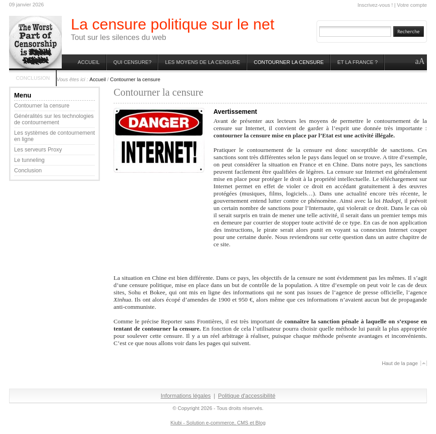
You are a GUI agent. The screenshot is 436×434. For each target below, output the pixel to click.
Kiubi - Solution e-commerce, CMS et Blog (218, 422)
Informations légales (186, 396)
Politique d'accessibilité (246, 396)
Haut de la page (400, 363)
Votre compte (412, 5)
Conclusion (33, 78)
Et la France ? (357, 62)
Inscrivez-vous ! (375, 5)
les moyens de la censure (202, 62)
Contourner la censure (289, 62)
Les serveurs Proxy (38, 149)
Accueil (89, 62)
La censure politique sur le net (172, 24)
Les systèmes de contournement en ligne (54, 136)
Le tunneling (29, 160)
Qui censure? (133, 62)
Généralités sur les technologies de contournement (54, 119)
